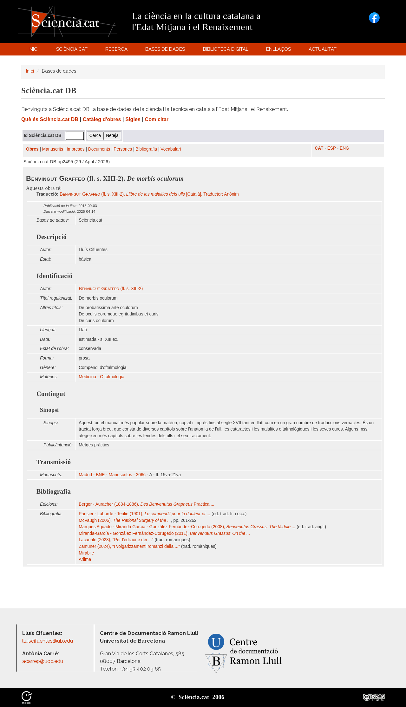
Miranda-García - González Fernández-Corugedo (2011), (164, 533)
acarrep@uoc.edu (42, 661)
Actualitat (324, 50)
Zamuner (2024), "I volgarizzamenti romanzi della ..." (129, 546)
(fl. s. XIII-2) (111, 288)
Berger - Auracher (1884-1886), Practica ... (146, 504)
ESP (331, 148)
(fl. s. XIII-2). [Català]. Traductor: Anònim (149, 194)
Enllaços (278, 49)
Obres (32, 149)
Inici (33, 49)
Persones (123, 149)
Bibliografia (146, 149)
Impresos (75, 149)
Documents (99, 149)
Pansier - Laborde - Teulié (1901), (144, 513)
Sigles (133, 119)
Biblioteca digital (226, 50)
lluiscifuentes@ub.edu (48, 641)
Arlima (85, 559)
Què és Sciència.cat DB (49, 119)
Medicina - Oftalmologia (101, 376)
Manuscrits (52, 149)
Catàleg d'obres (102, 119)
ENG (344, 148)
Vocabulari (170, 149)
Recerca (117, 50)
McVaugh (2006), (125, 520)
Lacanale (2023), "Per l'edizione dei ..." (116, 539)
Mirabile (87, 553)
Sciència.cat (72, 50)
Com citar (157, 119)
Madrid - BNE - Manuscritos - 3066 (112, 474)
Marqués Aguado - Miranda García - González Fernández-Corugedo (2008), (187, 526)
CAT (319, 148)
